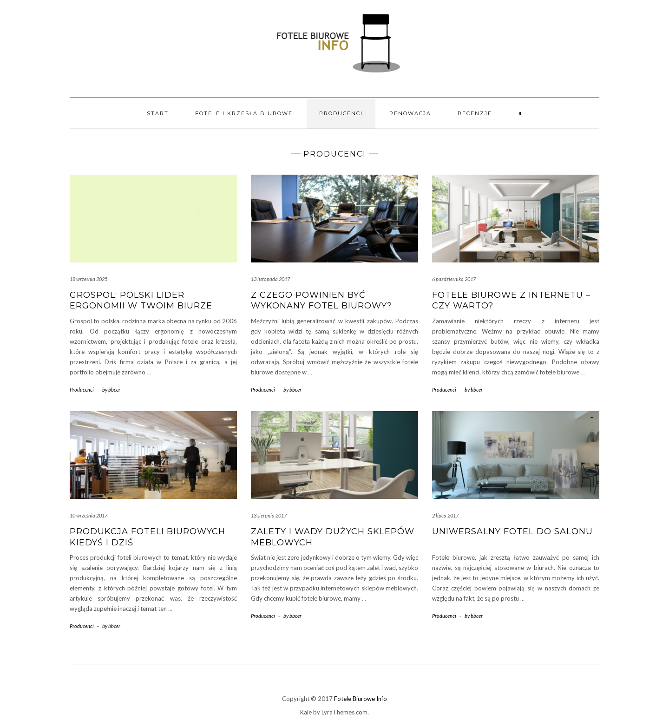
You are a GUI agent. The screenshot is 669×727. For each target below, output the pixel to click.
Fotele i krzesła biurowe (244, 113)
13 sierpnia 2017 (269, 515)
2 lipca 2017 (445, 515)
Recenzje (475, 113)
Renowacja (410, 113)
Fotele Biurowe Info (360, 698)
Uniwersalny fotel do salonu (512, 531)
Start (158, 113)
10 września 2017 (88, 515)
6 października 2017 (454, 279)
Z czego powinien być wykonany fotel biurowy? (321, 300)
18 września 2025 (88, 279)
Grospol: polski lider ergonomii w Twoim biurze (141, 300)
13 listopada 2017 (270, 279)
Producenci (341, 113)
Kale (306, 712)
